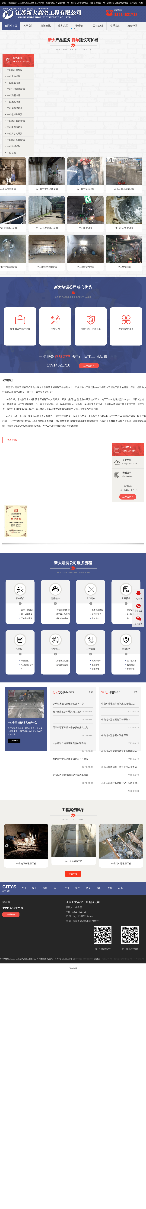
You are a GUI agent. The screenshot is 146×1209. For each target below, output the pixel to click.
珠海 (45, 934)
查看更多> (12, 486)
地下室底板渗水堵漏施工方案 (67, 758)
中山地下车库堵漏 (15, 186)
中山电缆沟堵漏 (13, 173)
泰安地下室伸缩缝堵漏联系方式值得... (71, 805)
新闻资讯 (46, 25)
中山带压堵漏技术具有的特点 (22, 768)
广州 (23, 934)
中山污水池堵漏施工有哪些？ (115, 765)
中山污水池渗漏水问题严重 (114, 781)
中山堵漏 (10, 198)
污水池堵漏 (125, 1005)
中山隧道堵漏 (12, 129)
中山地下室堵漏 (13, 116)
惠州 (99, 934)
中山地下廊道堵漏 (15, 167)
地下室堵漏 (71, 3)
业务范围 (63, 25)
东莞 (110, 934)
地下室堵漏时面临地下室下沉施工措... (120, 829)
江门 (66, 934)
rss (91, 1005)
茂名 (88, 934)
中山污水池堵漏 (13, 179)
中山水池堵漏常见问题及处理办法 (118, 750)
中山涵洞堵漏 (12, 141)
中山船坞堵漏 (12, 192)
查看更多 (73, 920)
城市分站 (132, 25)
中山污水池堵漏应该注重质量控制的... (120, 797)
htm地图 (86, 1005)
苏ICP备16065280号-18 (65, 1005)
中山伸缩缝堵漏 (13, 154)
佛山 (56, 934)
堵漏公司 (53, 3)
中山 (120, 934)
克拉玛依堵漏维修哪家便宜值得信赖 (70, 821)
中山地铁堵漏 (12, 148)
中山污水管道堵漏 (15, 135)
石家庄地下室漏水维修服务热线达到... (71, 773)
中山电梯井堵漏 (13, 160)
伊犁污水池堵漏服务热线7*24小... (69, 750)
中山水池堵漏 (12, 122)
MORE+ (14, 787)
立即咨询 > (88, 412)
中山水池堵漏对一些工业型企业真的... (120, 813)
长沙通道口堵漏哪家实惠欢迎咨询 (69, 789)
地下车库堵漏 (135, 1005)
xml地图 (78, 1005)
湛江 (77, 934)
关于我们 (28, 25)
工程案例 (98, 25)
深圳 (34, 934)
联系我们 (115, 25)
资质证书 (80, 25)
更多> (91, 738)
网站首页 (11, 26)
